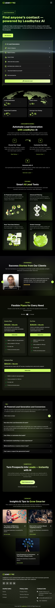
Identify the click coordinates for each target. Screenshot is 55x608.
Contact (5, 597)
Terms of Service (24, 594)
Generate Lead (28, 81)
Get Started (8, 35)
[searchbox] (14, 66)
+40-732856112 (43, 601)
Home (4, 591)
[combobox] (28, 66)
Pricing (4, 594)
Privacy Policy (24, 591)
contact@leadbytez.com (45, 598)
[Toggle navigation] (51, 2)
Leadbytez (24, 606)
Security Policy (24, 597)
